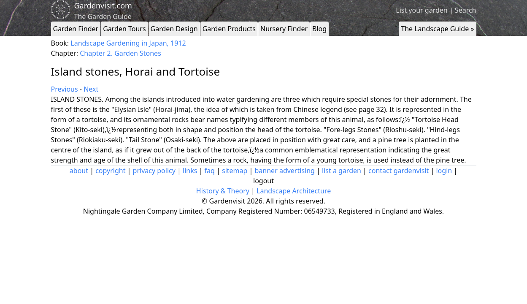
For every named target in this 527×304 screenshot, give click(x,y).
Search (465, 10)
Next (91, 89)
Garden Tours (124, 28)
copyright (110, 170)
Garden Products (229, 28)
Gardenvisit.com (103, 5)
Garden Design (174, 28)
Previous (64, 89)
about (79, 170)
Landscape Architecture (294, 190)
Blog (319, 28)
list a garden (341, 170)
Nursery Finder (284, 28)
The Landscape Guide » (437, 28)
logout (263, 180)
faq (210, 170)
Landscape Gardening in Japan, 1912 (128, 43)
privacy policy (154, 170)
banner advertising (285, 170)
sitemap (234, 170)
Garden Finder (76, 28)
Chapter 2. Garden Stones (120, 53)
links (190, 170)
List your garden (421, 10)
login (444, 170)
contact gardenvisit (398, 170)
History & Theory (222, 190)
